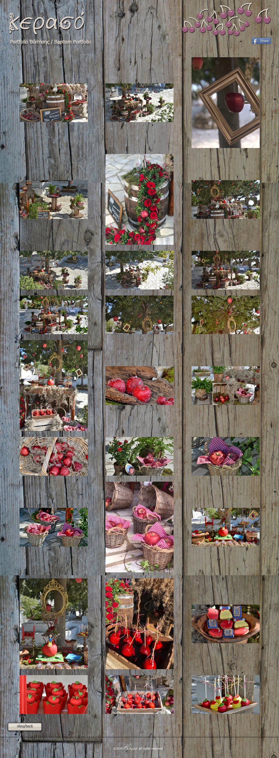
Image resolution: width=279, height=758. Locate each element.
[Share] (261, 41)
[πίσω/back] (25, 727)
